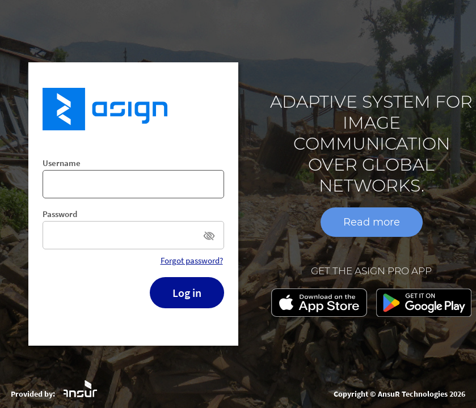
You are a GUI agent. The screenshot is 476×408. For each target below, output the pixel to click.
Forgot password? (192, 260)
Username (62, 163)
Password (60, 214)
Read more (371, 222)
